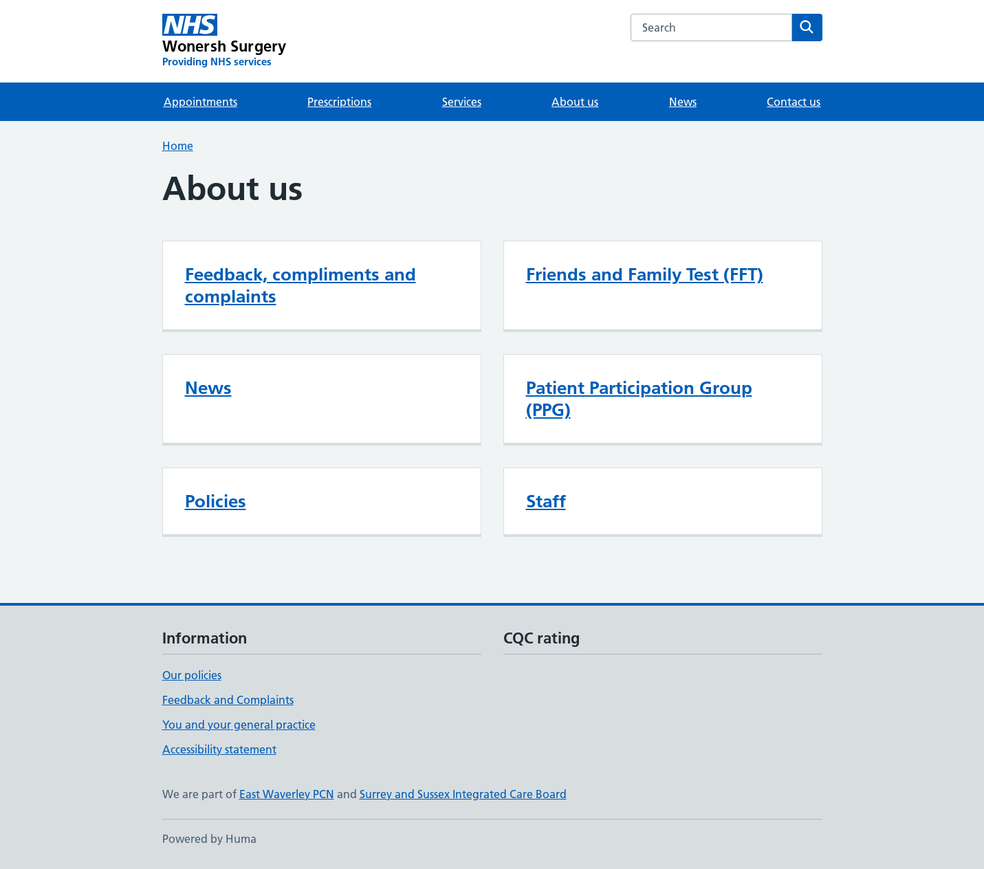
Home (177, 146)
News (683, 102)
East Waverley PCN (286, 794)
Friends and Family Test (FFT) (644, 274)
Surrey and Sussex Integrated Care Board (463, 794)
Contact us (793, 102)
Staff (546, 501)
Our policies (191, 675)
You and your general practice (239, 725)
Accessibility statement (219, 749)
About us (574, 102)
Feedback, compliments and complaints (300, 285)
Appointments (200, 102)
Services (461, 102)
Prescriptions (339, 102)
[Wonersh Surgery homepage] (224, 41)
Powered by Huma (209, 839)
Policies (215, 501)
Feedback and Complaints (228, 700)
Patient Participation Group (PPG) (639, 399)
